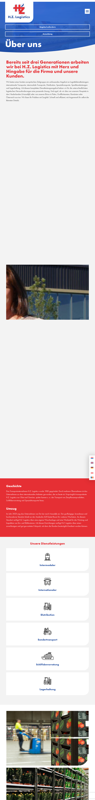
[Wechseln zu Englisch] (92, 462)
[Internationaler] (47, 582)
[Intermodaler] (47, 557)
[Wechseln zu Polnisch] (92, 472)
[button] (87, 11)
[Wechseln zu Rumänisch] (92, 477)
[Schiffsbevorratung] (47, 656)
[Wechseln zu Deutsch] (92, 467)
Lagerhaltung (48, 689)
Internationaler (47, 590)
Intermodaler (47, 565)
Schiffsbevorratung (47, 664)
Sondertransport (47, 639)
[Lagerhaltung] (47, 681)
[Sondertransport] (47, 631)
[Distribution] (47, 606)
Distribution (47, 614)
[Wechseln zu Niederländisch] (92, 458)
